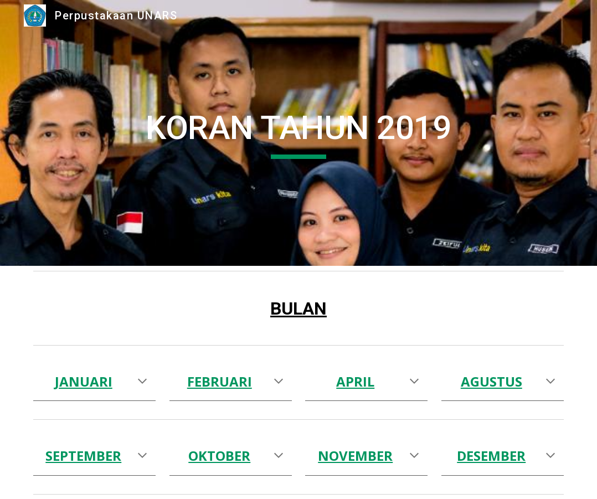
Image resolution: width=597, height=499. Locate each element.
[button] (142, 382)
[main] (298, 132)
